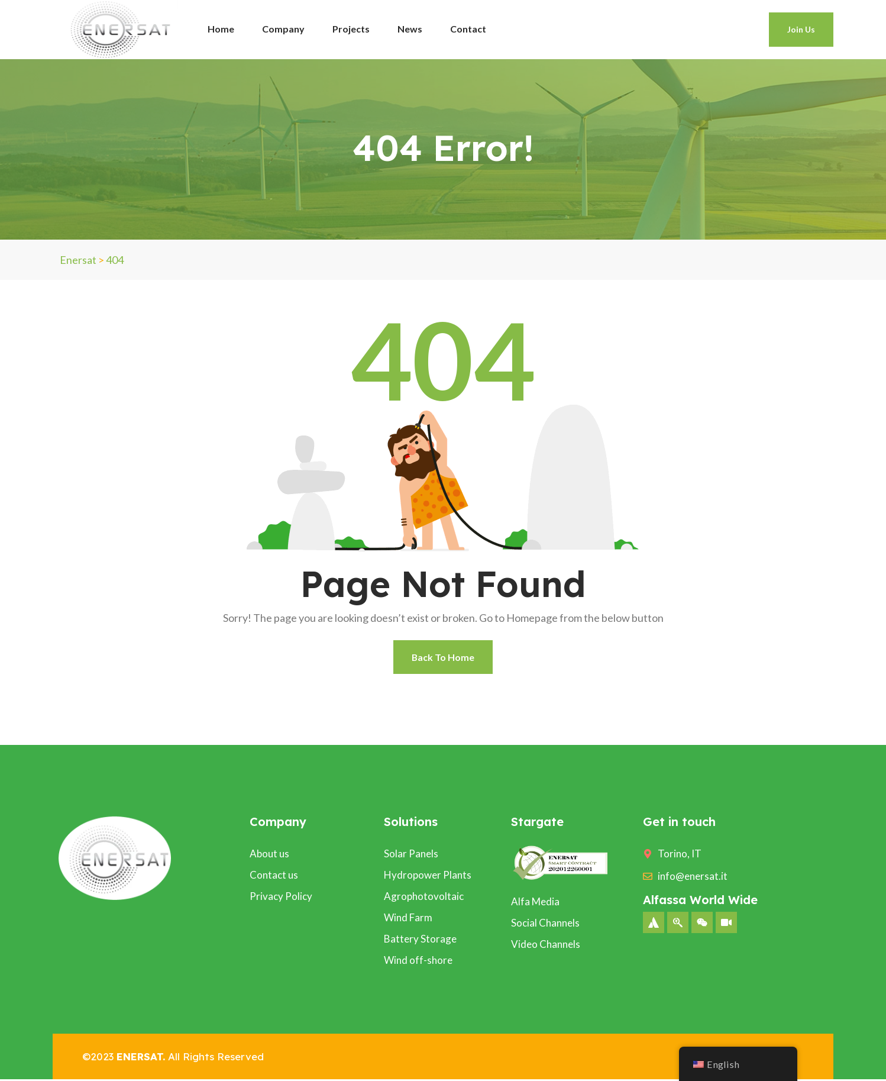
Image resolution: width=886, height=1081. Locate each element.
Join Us (801, 29)
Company (283, 28)
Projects (351, 28)
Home (221, 28)
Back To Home (443, 657)
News (409, 28)
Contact (468, 28)
